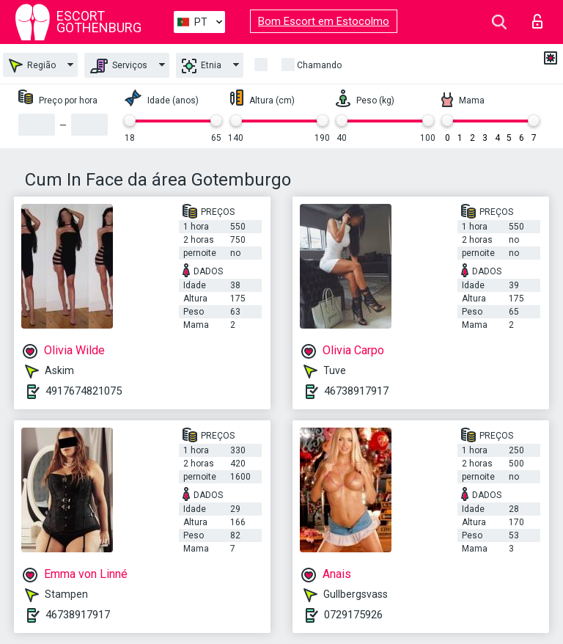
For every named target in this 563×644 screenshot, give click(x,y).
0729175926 (353, 614)
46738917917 (356, 391)
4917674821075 (83, 391)
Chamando (319, 65)
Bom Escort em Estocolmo (323, 21)
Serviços (118, 66)
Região (32, 66)
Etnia (201, 66)
